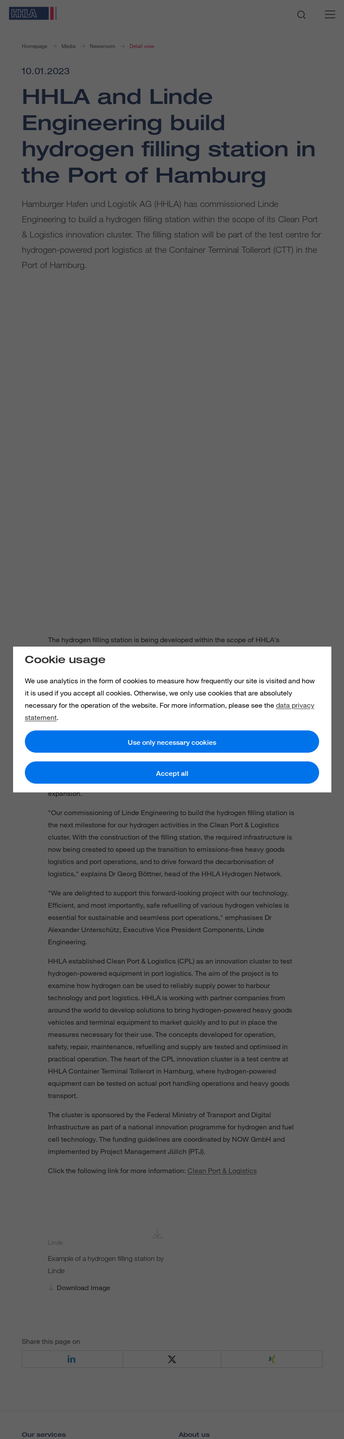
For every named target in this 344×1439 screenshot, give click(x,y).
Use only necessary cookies (172, 742)
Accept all (172, 773)
